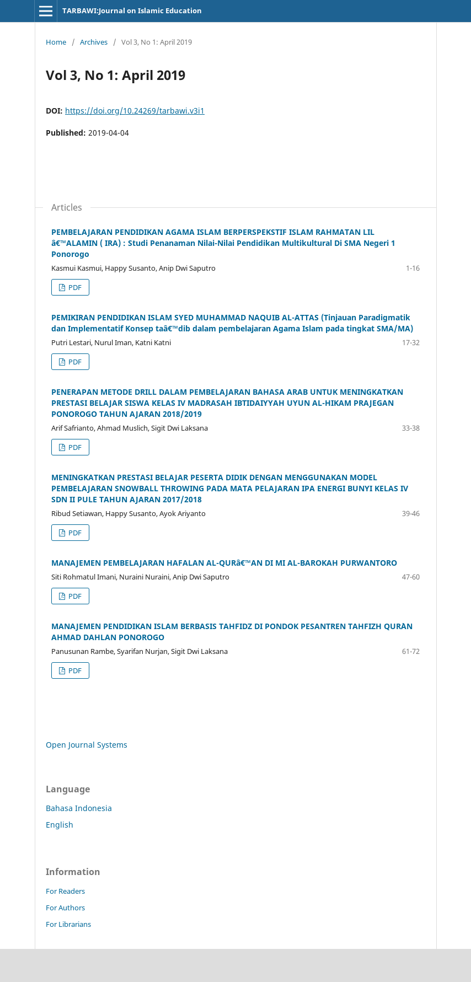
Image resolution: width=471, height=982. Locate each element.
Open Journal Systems (86, 744)
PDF (74, 287)
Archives (94, 42)
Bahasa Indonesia (79, 808)
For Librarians (68, 924)
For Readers (65, 891)
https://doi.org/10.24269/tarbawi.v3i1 (135, 110)
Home (56, 42)
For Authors (65, 908)
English (59, 824)
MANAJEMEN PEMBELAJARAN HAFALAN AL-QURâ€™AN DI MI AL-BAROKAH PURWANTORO (224, 562)
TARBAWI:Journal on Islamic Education (132, 10)
